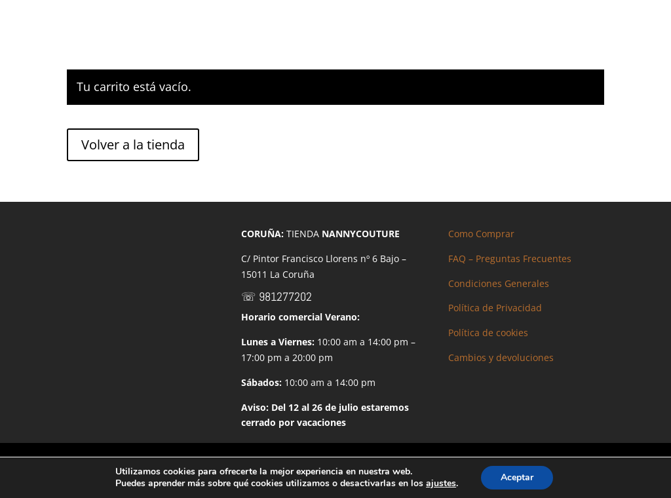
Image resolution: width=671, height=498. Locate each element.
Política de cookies (488, 332)
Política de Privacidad (495, 307)
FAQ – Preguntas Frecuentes (509, 258)
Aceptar (517, 477)
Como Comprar (481, 233)
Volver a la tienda (133, 144)
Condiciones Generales (498, 283)
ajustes (441, 483)
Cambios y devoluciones (501, 357)
